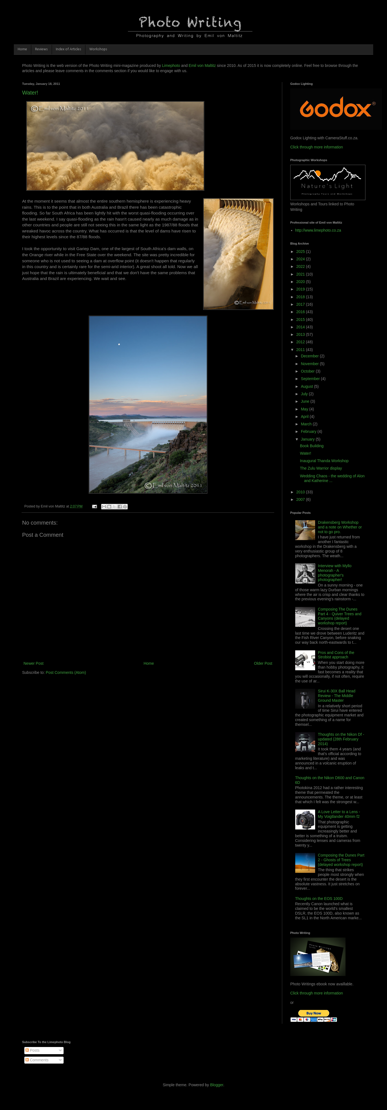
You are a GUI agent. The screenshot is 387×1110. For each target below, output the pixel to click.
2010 (301, 492)
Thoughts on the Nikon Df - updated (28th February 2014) (341, 739)
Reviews (41, 49)
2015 (301, 319)
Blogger (216, 1085)
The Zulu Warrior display (321, 468)
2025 (301, 251)
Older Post (263, 663)
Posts (32, 1050)
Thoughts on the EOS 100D (319, 898)
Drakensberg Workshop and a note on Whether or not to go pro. (340, 527)
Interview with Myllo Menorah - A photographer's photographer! (334, 573)
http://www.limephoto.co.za (318, 230)
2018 (301, 297)
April (305, 416)
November (310, 364)
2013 (301, 334)
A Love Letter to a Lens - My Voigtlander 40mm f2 (339, 814)
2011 (301, 349)
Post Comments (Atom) (66, 672)
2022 (301, 266)
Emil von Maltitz (202, 65)
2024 (301, 259)
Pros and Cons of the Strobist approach (336, 654)
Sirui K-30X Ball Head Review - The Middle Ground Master (336, 696)
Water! (30, 93)
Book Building (312, 446)
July (305, 394)
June (305, 401)
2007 (301, 499)
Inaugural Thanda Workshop (324, 461)
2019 (301, 289)
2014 (301, 327)
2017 (301, 304)
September (311, 378)
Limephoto (171, 65)
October (308, 371)
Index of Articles (68, 49)
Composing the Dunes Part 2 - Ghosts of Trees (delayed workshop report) (341, 860)
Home (22, 49)
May (305, 409)
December (310, 356)
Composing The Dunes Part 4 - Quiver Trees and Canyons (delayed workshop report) (339, 616)
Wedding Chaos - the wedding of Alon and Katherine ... (332, 478)
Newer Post (33, 663)
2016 (301, 312)
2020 (301, 281)
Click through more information (316, 147)
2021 (301, 274)
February (309, 431)
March (307, 424)
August (307, 386)
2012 (301, 342)
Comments (37, 1060)
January (308, 439)
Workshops (98, 49)
